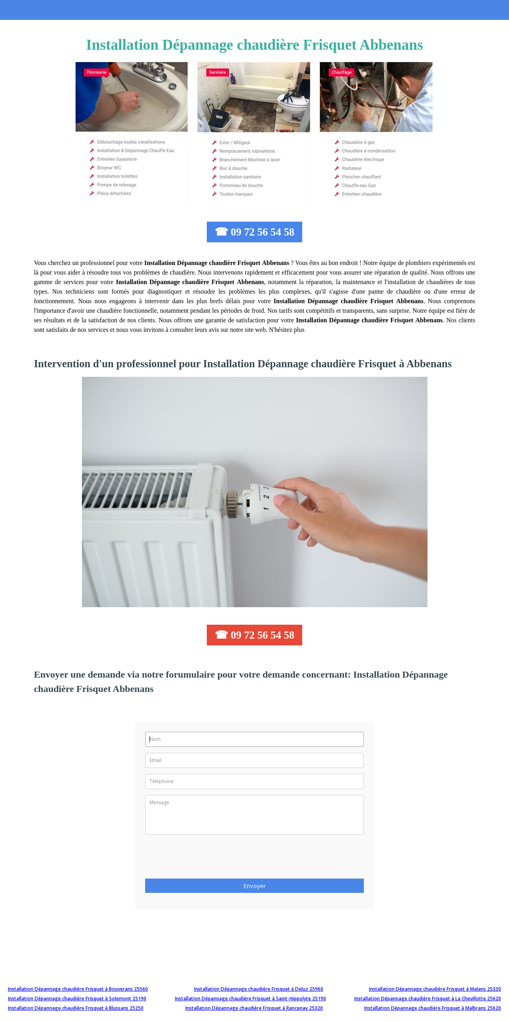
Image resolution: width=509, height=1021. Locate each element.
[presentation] (205, 859)
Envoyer (254, 886)
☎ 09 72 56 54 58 (255, 232)
